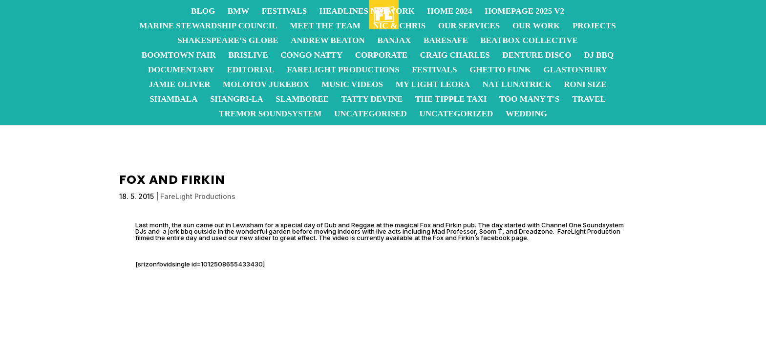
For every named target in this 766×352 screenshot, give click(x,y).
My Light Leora (433, 85)
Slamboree (302, 100)
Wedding (526, 114)
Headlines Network (367, 12)
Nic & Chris (399, 26)
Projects (594, 26)
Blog (203, 12)
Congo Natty (311, 56)
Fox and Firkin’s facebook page (480, 238)
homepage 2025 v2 (524, 12)
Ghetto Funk (500, 70)
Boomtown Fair (179, 56)
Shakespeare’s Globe (227, 41)
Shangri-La (236, 100)
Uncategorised (370, 114)
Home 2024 (449, 12)
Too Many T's (529, 100)
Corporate (381, 56)
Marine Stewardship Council (208, 26)
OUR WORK (536, 26)
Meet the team (325, 26)
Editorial (251, 70)
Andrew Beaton (328, 41)
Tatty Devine (372, 100)
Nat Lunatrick (516, 85)
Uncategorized (456, 114)
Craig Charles (455, 56)
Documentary (181, 70)
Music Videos (352, 85)
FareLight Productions (343, 70)
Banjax (394, 41)
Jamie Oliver (179, 85)
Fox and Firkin (441, 225)
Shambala (173, 100)
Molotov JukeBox (266, 85)
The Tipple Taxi (451, 100)
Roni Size (585, 85)
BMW (238, 12)
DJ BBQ (599, 56)
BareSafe (446, 41)
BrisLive (248, 56)
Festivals (284, 12)
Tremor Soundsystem (270, 114)
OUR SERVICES (469, 26)
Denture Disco (536, 56)
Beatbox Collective (528, 41)
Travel (589, 100)
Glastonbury (575, 70)
